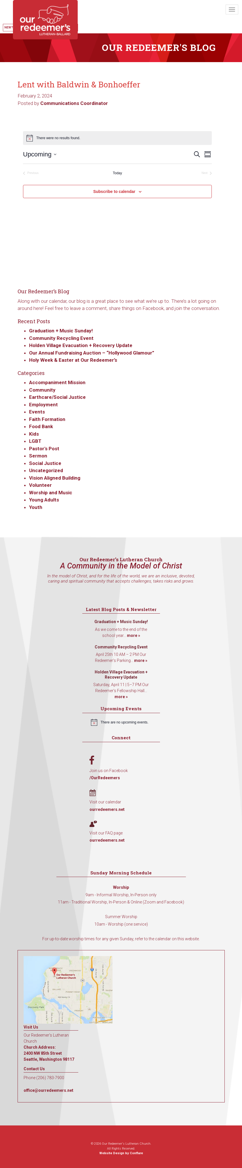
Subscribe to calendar (114, 191)
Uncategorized (46, 470)
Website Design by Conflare (121, 1153)
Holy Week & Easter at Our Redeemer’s (73, 360)
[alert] (121, 722)
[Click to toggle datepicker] (39, 154)
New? (8, 27)
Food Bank (41, 426)
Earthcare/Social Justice (57, 397)
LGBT (35, 441)
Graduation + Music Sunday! (61, 331)
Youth (35, 507)
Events (37, 412)
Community (42, 390)
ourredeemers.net (107, 809)
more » (133, 635)
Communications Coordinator (74, 103)
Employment (43, 404)
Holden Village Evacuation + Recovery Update (80, 345)
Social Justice (45, 463)
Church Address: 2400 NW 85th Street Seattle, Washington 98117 (49, 1053)
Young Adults (44, 500)
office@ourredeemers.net (48, 1090)
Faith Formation (47, 419)
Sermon (38, 456)
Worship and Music (50, 492)
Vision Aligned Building (54, 478)
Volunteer (40, 485)
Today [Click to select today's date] (117, 173)
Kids (34, 434)
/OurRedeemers (104, 778)
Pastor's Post (44, 448)
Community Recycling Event (61, 338)
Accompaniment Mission (57, 382)
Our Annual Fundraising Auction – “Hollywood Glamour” (91, 353)
